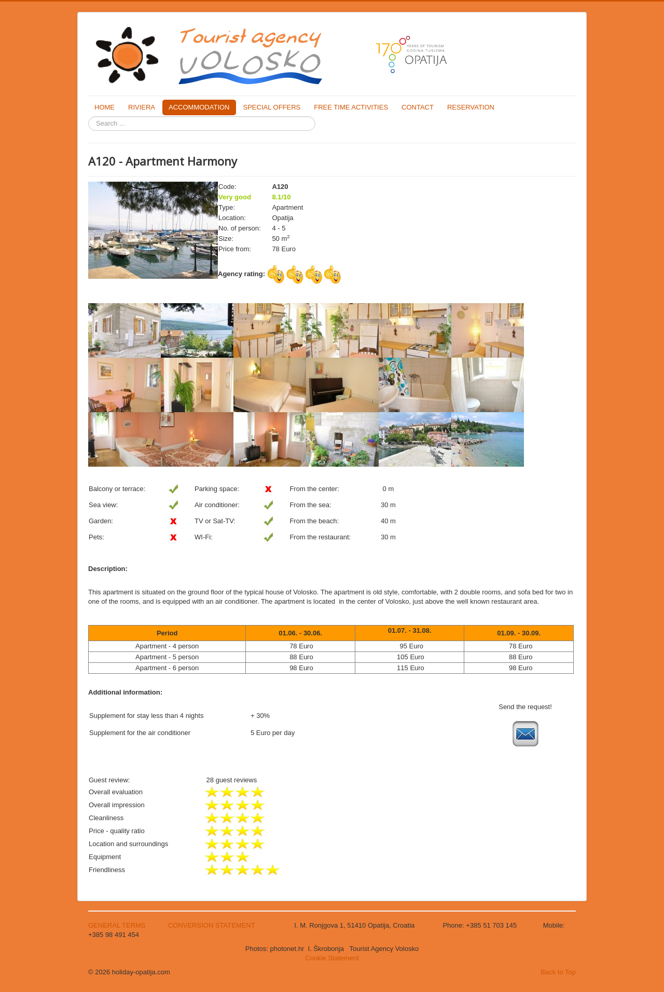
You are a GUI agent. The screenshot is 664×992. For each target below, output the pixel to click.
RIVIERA (141, 107)
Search (88, 116)
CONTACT (418, 107)
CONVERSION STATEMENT (211, 925)
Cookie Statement (331, 958)
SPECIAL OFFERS (272, 107)
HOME (104, 107)
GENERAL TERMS (117, 925)
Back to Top (558, 972)
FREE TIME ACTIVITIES (351, 107)
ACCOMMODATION (199, 107)
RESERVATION (470, 107)
